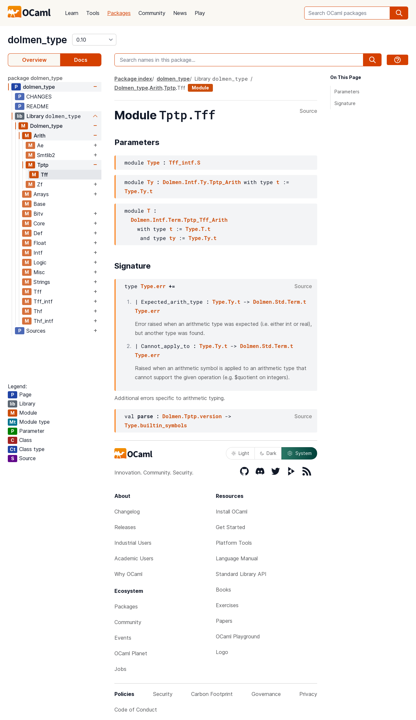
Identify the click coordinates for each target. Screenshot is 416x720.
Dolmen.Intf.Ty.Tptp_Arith (202, 182)
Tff (44, 174)
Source (308, 111)
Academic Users (133, 558)
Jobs (120, 669)
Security (163, 694)
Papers (224, 621)
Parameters (346, 91)
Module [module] (200, 87)
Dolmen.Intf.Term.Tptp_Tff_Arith (179, 219)
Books (223, 589)
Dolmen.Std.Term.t (279, 301)
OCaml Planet (130, 653)
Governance (266, 694)
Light (240, 453)
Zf (40, 184)
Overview (34, 60)
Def (38, 233)
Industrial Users (132, 543)
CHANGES (39, 96)
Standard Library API (241, 574)
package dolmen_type (35, 78)
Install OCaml (231, 511)
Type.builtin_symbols (155, 425)
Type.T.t (198, 228)
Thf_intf (43, 321)
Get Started (230, 527)
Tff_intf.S (184, 162)
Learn (71, 13)
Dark (268, 453)
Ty (150, 182)
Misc (39, 272)
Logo (222, 652)
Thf (37, 311)
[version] (94, 40)
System (299, 453)
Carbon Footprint (212, 694)
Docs (80, 60)
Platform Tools (234, 543)
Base (39, 204)
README (37, 106)
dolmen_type (37, 40)
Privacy (308, 694)
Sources (36, 330)
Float (39, 243)
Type (153, 162)
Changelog (127, 511)
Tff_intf (43, 301)
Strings (41, 282)
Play (200, 13)
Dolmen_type (46, 126)
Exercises (227, 605)
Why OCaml (128, 574)
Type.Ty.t (138, 191)
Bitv (38, 213)
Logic (39, 262)
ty (172, 237)
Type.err (153, 286)
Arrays (41, 194)
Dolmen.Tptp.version (192, 416)
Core (39, 223)
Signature (345, 103)
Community (151, 13)
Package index (133, 78)
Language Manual (237, 558)
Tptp (42, 165)
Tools (92, 13)
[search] (399, 13)
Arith (39, 135)
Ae (40, 145)
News (180, 13)
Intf (38, 252)
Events (122, 637)
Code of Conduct (135, 709)
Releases (125, 527)
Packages (119, 13)
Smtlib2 (46, 155)
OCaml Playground (238, 636)
